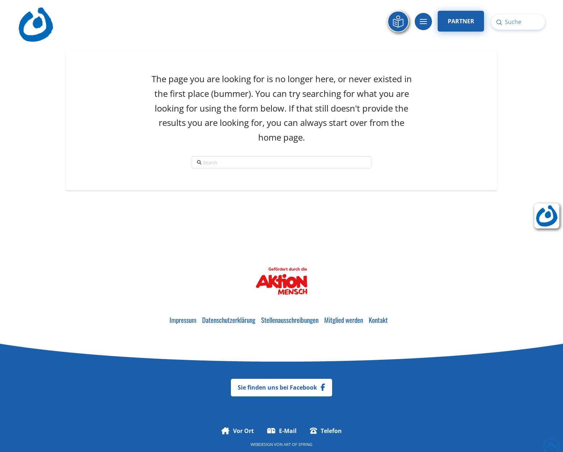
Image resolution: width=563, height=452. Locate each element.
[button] (423, 21)
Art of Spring (298, 444)
